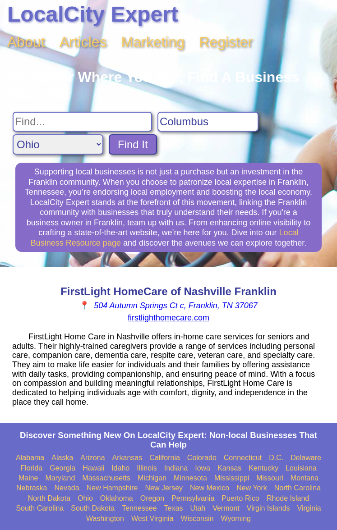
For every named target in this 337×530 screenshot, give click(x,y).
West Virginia (152, 518)
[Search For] (82, 122)
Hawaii (93, 468)
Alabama (30, 457)
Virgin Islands (268, 508)
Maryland (60, 478)
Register (226, 42)
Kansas (229, 468)
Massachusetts (106, 478)
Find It (133, 144)
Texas (173, 508)
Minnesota (190, 478)
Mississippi (231, 478)
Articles (83, 42)
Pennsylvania (192, 498)
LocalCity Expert (92, 14)
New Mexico (209, 488)
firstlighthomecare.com (168, 317)
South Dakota (93, 508)
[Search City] (208, 122)
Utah (197, 508)
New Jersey (164, 488)
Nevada (67, 488)
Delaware (306, 457)
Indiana (176, 468)
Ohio (85, 498)
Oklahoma (116, 498)
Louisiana (301, 468)
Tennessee (139, 508)
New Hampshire (112, 488)
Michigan (152, 478)
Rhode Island (288, 498)
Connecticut (243, 457)
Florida (31, 468)
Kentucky (263, 468)
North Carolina (297, 488)
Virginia (309, 508)
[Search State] (58, 144)
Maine (28, 478)
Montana (305, 478)
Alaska (62, 457)
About (26, 42)
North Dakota (49, 498)
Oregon (152, 498)
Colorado (202, 457)
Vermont (226, 508)
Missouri (269, 478)
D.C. (276, 457)
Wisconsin (197, 518)
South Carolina (40, 508)
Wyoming (236, 518)
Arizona (92, 457)
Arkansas (127, 457)
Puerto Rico (240, 498)
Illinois (147, 468)
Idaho (120, 468)
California (164, 457)
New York (251, 488)
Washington (105, 518)
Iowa (202, 468)
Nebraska (31, 488)
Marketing (153, 42)
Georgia (62, 468)
